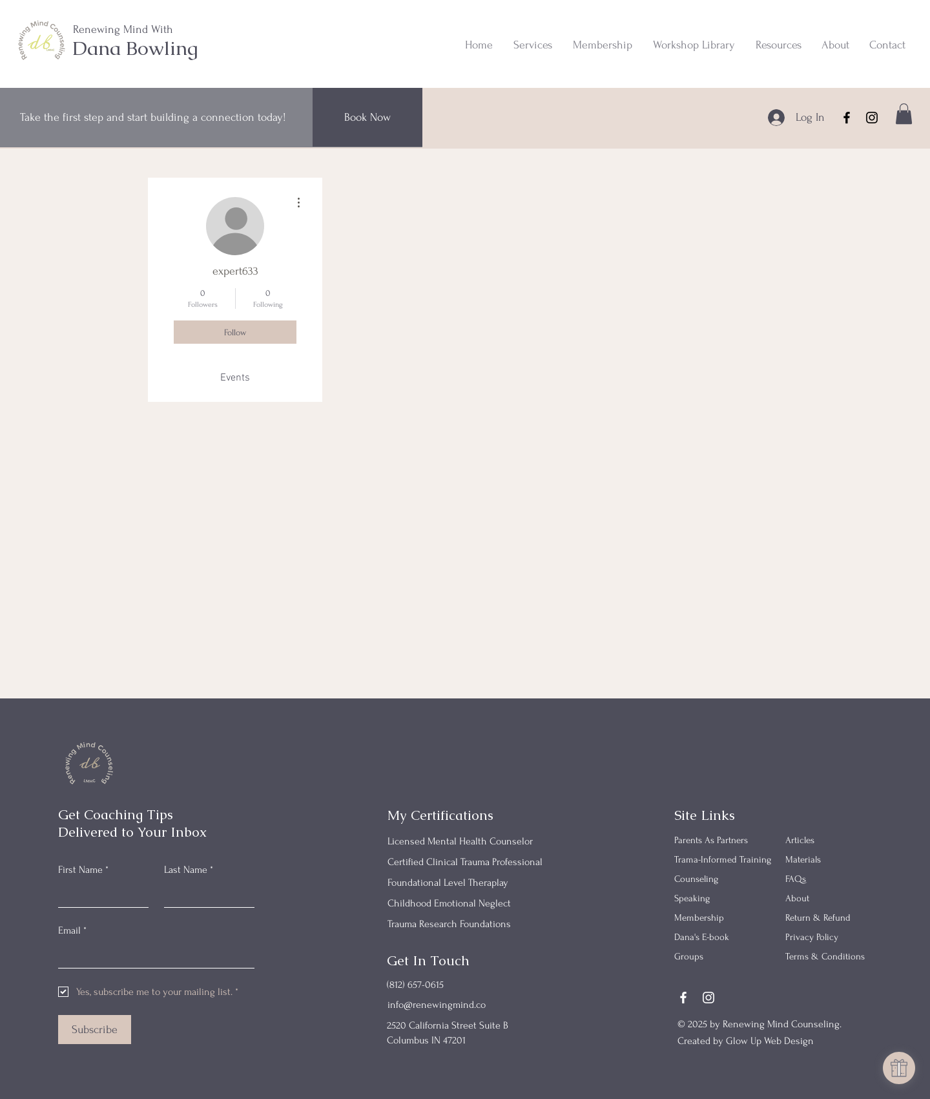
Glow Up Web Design (770, 1041)
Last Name (188, 870)
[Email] (152, 955)
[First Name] (99, 895)
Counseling (696, 879)
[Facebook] (846, 117)
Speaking (692, 898)
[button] (532, 45)
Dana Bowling (135, 48)
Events (235, 378)
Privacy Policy (811, 937)
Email (72, 930)
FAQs (795, 879)
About (797, 898)
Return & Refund (818, 917)
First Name (83, 870)
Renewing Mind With (123, 29)
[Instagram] (872, 117)
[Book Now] (367, 117)
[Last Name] (205, 895)
